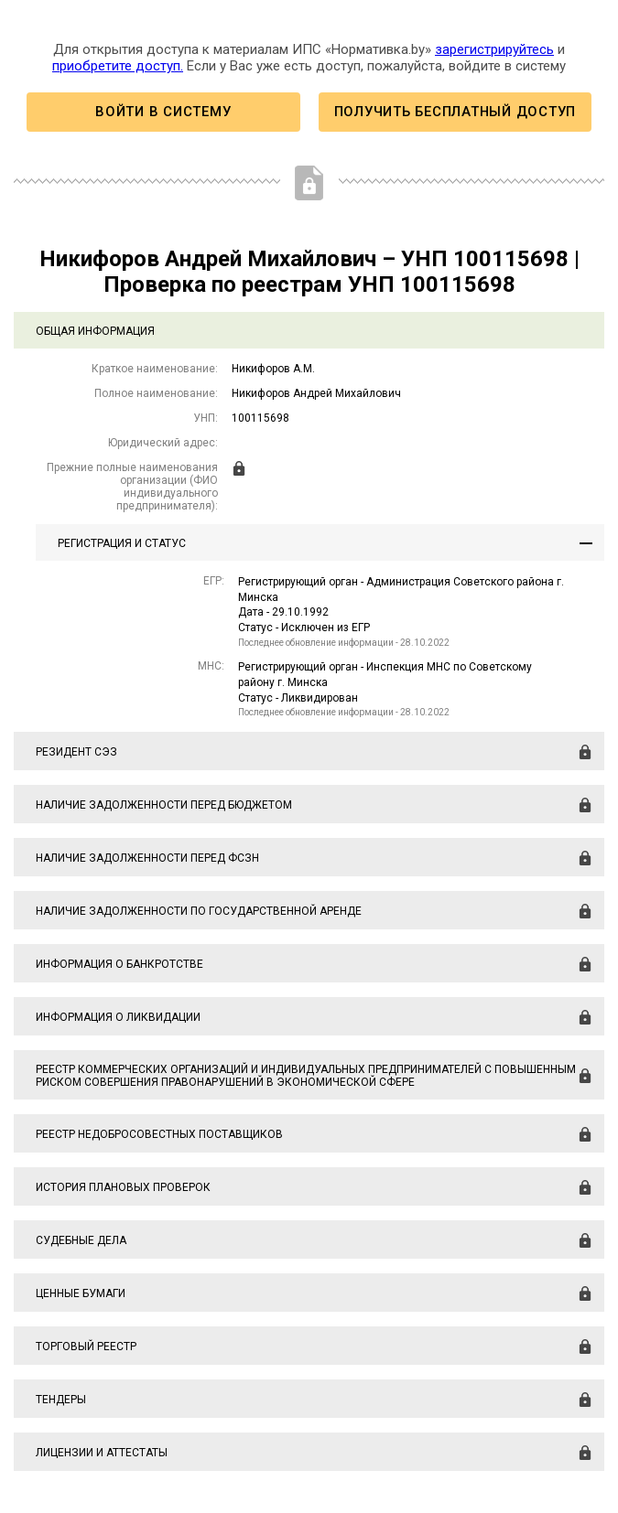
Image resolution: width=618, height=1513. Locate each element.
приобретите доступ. (117, 66)
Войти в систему (163, 111)
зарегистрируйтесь (494, 49)
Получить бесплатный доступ (455, 111)
